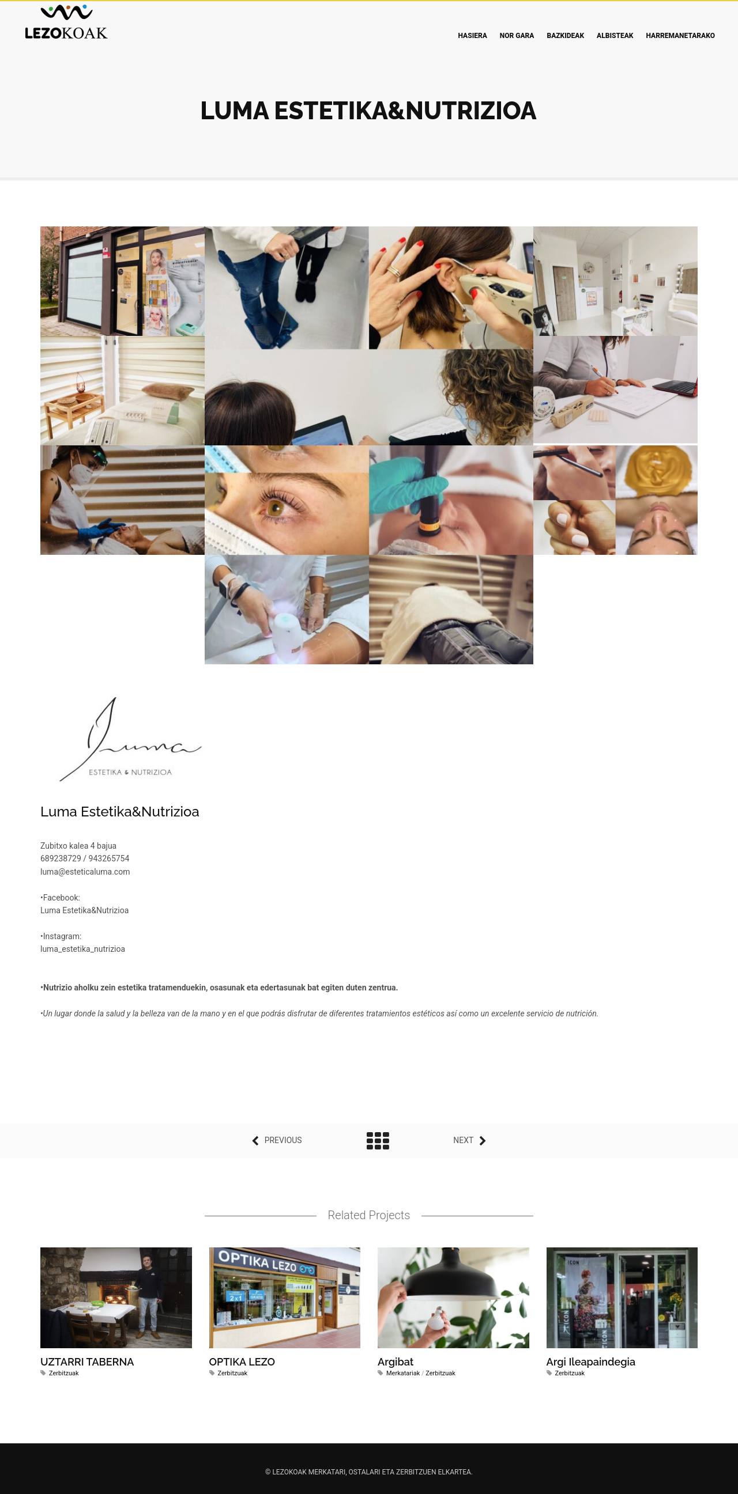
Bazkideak (565, 36)
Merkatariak (403, 1373)
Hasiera (472, 36)
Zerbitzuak (64, 1373)
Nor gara (517, 36)
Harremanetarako (680, 36)
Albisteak (615, 36)
